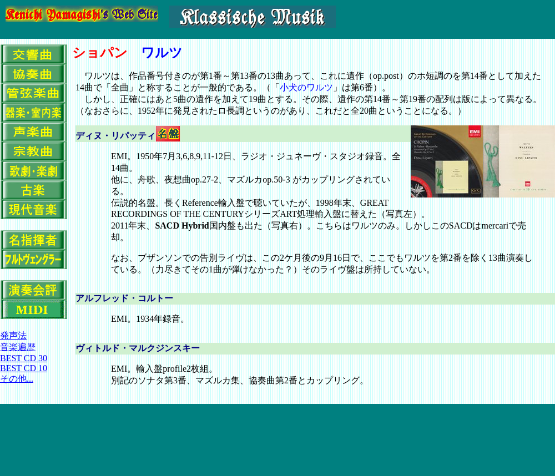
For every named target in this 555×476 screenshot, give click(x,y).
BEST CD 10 (23, 368)
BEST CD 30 (23, 358)
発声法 (13, 335)
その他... (16, 378)
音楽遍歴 (18, 347)
